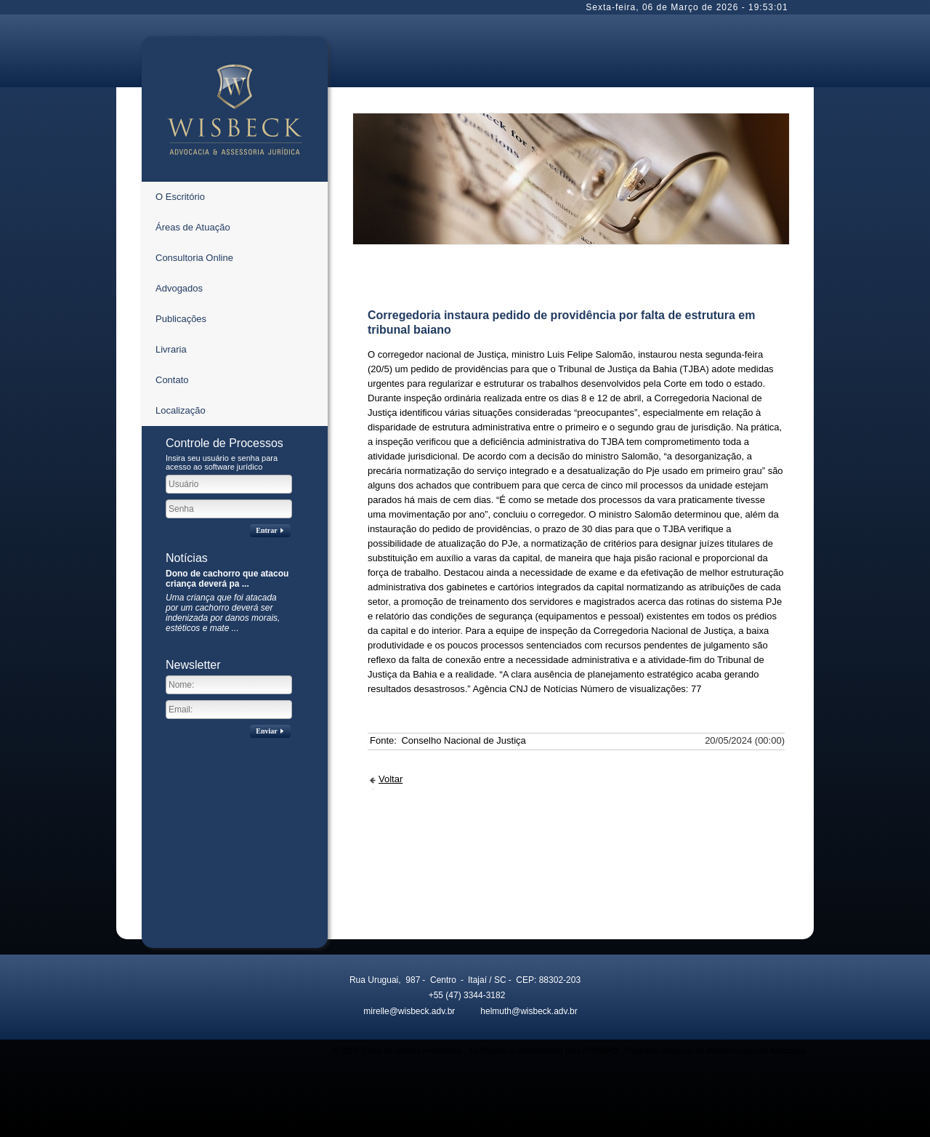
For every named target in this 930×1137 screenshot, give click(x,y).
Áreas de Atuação (192, 227)
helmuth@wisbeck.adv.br (519, 1011)
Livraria (171, 349)
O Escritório (180, 196)
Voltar (391, 779)
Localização (180, 410)
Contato (172, 379)
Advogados (179, 288)
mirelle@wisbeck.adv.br (400, 1011)
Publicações (180, 318)
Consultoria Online (194, 257)
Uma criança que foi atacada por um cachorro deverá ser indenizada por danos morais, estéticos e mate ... (223, 612)
